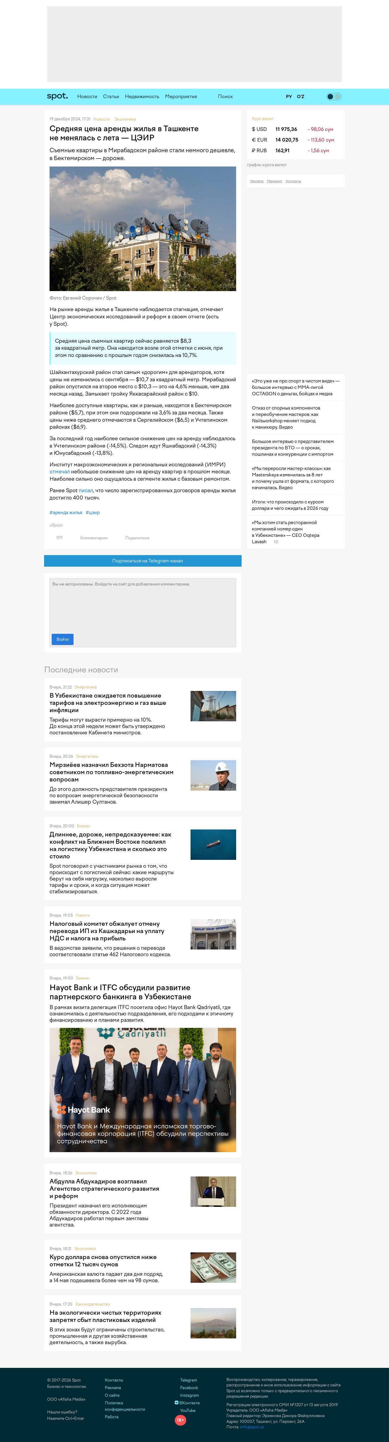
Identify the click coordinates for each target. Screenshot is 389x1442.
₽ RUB (259, 150)
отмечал (60, 472)
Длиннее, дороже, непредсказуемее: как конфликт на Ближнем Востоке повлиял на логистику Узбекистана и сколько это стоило (110, 845)
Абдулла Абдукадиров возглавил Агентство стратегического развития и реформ (104, 1189)
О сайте (112, 1395)
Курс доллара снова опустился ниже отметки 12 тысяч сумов (103, 1260)
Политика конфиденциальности (125, 1406)
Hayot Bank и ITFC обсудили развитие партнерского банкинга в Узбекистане (120, 992)
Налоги (83, 915)
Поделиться (133, 538)
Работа (112, 1417)
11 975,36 (286, 129)
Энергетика (85, 687)
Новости (87, 96)
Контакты (293, 181)
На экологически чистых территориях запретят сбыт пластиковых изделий (105, 1316)
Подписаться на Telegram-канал (143, 561)
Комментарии (90, 538)
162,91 (283, 150)
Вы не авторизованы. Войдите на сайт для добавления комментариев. (143, 604)
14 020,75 (287, 140)
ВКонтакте (187, 1403)
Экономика (86, 1173)
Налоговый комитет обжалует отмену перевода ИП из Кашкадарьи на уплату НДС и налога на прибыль (107, 931)
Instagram (187, 1395)
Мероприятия (181, 96)
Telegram (186, 1380)
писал (86, 490)
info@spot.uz (252, 1427)
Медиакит (274, 181)
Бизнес (83, 826)
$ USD (259, 129)
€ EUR (259, 140)
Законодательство (92, 1304)
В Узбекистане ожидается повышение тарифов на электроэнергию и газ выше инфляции (108, 703)
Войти (63, 639)
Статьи (111, 96)
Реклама (256, 181)
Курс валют (263, 118)
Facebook (186, 1387)
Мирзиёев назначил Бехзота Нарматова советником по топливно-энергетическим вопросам (112, 772)
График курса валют (269, 164)
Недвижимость (142, 96)
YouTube (185, 1410)
